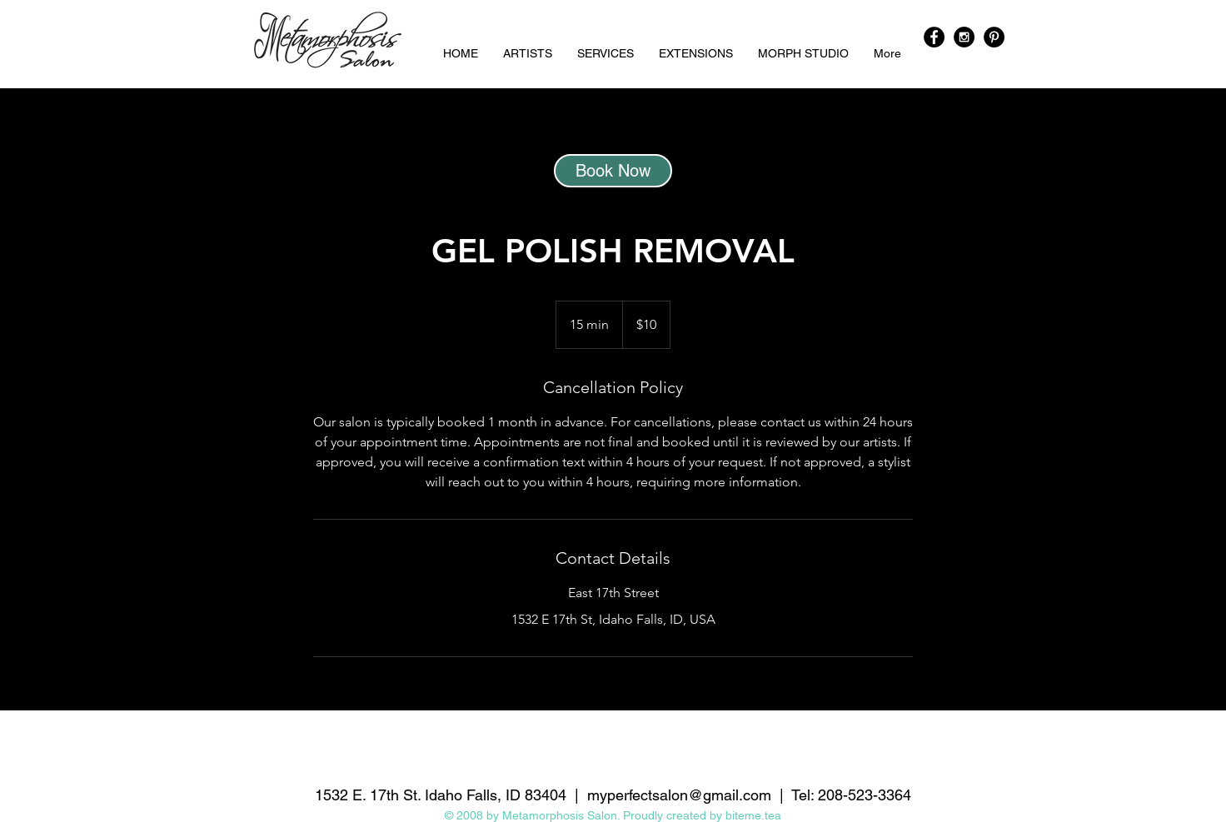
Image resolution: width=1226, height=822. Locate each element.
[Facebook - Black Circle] (934, 37)
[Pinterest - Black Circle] (994, 37)
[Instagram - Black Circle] (964, 37)
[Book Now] (613, 170)
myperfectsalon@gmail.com (679, 795)
